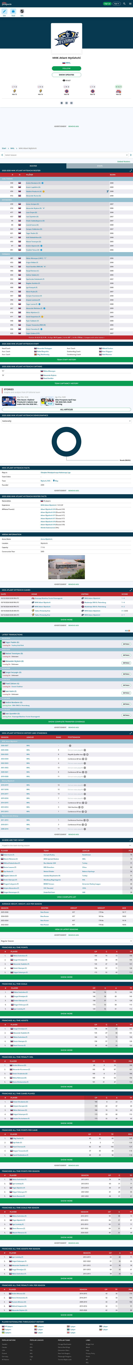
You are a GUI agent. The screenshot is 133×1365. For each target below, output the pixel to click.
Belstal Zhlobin (49, 871)
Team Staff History (66, 360)
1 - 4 (123, 598)
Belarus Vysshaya (88, 871)
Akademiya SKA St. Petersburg (95, 602)
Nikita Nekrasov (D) (19, 1078)
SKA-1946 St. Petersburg (20, 705)
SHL (31, 1350)
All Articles (66, 409)
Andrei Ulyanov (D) (32, 246)
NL (31, 1360)
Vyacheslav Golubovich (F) (35, 279)
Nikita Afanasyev (49, 371)
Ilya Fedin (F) (17, 1142)
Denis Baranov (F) (18, 1196)
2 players (8, 1333)
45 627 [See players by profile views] (67, 80)
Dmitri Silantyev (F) (10, 880)
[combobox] (5, 155)
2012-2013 (4, 811)
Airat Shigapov (107, 351)
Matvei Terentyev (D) (33, 242)
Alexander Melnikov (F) (34, 308)
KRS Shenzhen (49, 867)
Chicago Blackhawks (64, 1344)
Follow (66, 68)
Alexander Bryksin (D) (33, 208)
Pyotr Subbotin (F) (32, 321)
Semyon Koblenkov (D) (34, 229)
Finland (4, 1353)
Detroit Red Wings (64, 1347)
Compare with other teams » (94, 337)
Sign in (116, 4)
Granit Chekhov (17, 687)
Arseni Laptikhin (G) (33, 187)
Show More (66, 620)
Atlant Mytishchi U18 (48, 521)
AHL (31, 1353)
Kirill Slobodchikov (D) (33, 237)
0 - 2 (123, 607)
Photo (88, 1356)
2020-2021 (4, 772)
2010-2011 (4, 824)
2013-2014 (4, 807)
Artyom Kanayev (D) (20, 1106)
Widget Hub (90, 1344)
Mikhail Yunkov (107, 348)
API (87, 1360)
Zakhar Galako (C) (32, 275)
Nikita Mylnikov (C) (32, 312)
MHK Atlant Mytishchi (48, 505)
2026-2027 (4, 745)
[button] (66, 68)
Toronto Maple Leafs (65, 1360)
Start (4, 148)
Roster (33, 166)
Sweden (4, 1344)
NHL (31, 1344)
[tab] (33, 165)
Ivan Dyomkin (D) (32, 217)
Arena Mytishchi (46, 539)
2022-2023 (4, 763)
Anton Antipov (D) (32, 204)
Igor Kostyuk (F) (31, 287)
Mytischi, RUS (45, 481)
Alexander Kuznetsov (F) (21, 1069)
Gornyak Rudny (49, 855)
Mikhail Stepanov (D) (19, 1306)
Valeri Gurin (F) (9, 855)
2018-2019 (4, 785)
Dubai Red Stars (49, 892)
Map (55, 481)
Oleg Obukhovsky (43, 354)
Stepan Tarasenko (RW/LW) (36, 325)
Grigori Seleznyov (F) (20, 972)
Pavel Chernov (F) (19, 1045)
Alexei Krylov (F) (31, 292)
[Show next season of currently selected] (131, 155)
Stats (100, 166)
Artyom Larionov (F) (33, 300)
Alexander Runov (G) (33, 196)
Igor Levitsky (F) (19, 1009)
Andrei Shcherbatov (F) (21, 1118)
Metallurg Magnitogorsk (52, 880)
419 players (9, 1326)
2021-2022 (4, 768)
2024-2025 (4, 754)
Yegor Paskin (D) (32, 233)
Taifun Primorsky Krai (42, 611)
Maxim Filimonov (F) (11, 859)
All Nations (5, 1360)
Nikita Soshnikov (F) (20, 956)
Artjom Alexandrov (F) (11, 888)
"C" (45, 258)
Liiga (31, 1356)
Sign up (107, 4)
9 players (8, 1329)
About (88, 1347)
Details (126, 644)
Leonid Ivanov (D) (32, 225)
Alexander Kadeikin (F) (21, 964)
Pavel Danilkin (48, 378)
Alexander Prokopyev (44, 348)
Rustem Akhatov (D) (19, 1302)
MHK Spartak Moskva (51, 859)
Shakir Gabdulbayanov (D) (35, 221)
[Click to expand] (131, 170)
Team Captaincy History (66, 383)
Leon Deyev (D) (31, 212)
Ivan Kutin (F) (11, 691)
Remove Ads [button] (73, 126)
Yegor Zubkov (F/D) (33, 333)
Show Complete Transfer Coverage (66, 722)
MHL (68, 63)
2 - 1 (123, 615)
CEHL (84, 888)
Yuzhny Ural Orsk (18, 645)
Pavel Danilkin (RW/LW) (34, 267)
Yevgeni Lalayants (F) (11, 884)
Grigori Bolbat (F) (32, 262)
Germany (5, 1356)
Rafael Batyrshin (43, 351)
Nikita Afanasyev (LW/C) (34, 258)
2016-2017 (4, 794)
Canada (4, 1347)
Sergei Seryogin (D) (13, 672)
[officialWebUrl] (62, 103)
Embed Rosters (123, 161)
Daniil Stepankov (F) (33, 317)
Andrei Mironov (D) (19, 1065)
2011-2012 (4, 820)
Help (87, 1350)
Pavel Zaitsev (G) (12, 683)
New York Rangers (64, 1353)
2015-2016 (4, 798)
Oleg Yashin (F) (18, 1138)
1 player (40, 1329)
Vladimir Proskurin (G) (33, 191)
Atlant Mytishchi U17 (48, 515)
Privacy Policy (90, 1353)
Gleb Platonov (107, 354)
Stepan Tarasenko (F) (20, 1151)
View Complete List (66, 897)
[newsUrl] (67, 103)
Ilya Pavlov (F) (8, 871)
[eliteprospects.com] (6, 3)
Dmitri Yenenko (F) (32, 329)
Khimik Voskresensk (48, 528)
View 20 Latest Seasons (66, 929)
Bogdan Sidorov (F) (10, 876)
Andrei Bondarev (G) (33, 183)
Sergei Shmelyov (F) (20, 960)
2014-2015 (4, 803)
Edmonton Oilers (63, 1350)
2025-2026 (4, 750)
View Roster (44, 912)
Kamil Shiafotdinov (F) (20, 1155)
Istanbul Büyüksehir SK (52, 876)
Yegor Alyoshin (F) (18, 1188)
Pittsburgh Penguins (64, 1356)
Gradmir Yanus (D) (32, 250)
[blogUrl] (71, 103)
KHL (83, 880)
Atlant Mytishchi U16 (48, 509)
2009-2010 (4, 829)
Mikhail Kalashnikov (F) (12, 863)
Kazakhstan (86, 855)
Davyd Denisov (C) (32, 271)
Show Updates (66, 75)
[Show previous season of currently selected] (2, 155)
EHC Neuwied (48, 888)
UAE (83, 892)
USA (3, 1350)
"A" (44, 208)
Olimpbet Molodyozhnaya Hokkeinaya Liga (56, 472)
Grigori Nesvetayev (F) (11, 892)
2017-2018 (4, 789)
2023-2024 (4, 759)
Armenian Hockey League (91, 884)
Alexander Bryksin (50, 375)
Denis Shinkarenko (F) (20, 1082)
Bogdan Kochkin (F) (33, 283)
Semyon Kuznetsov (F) (34, 296)
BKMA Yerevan (49, 884)
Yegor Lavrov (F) (31, 304)
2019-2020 (4, 776)
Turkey (84, 863)
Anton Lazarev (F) (10, 867)
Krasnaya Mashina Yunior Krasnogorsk (48, 598)
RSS (87, 1363)
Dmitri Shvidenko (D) (20, 1074)
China (84, 867)
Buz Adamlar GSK (50, 863)
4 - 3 (123, 611)
